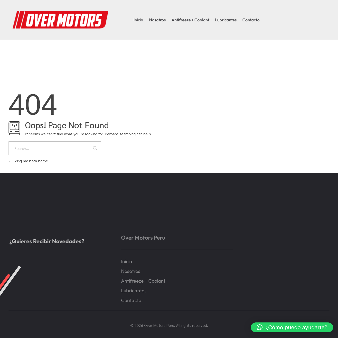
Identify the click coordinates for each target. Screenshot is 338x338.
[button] (292, 327)
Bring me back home (28, 160)
